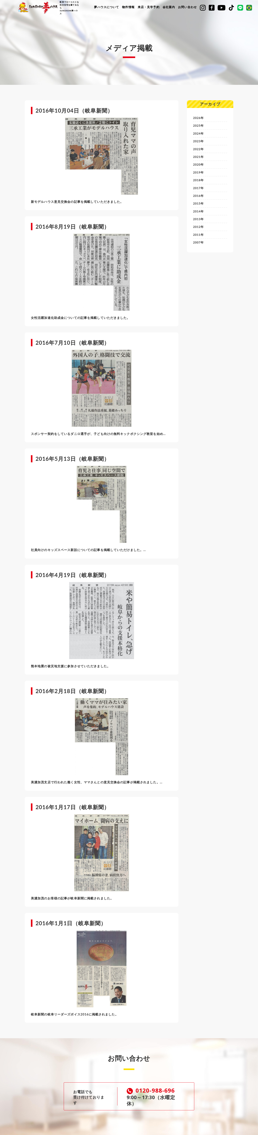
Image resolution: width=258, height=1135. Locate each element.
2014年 (199, 215)
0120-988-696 (154, 1090)
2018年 (199, 183)
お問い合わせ (187, 7)
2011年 (199, 240)
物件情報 (128, 7)
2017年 (199, 191)
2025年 (199, 126)
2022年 (199, 150)
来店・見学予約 (149, 7)
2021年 (199, 158)
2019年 (199, 175)
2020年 (199, 167)
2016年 (199, 199)
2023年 (199, 142)
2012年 (199, 231)
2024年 (199, 134)
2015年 (199, 207)
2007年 (199, 248)
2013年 (199, 223)
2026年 (199, 118)
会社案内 (169, 7)
